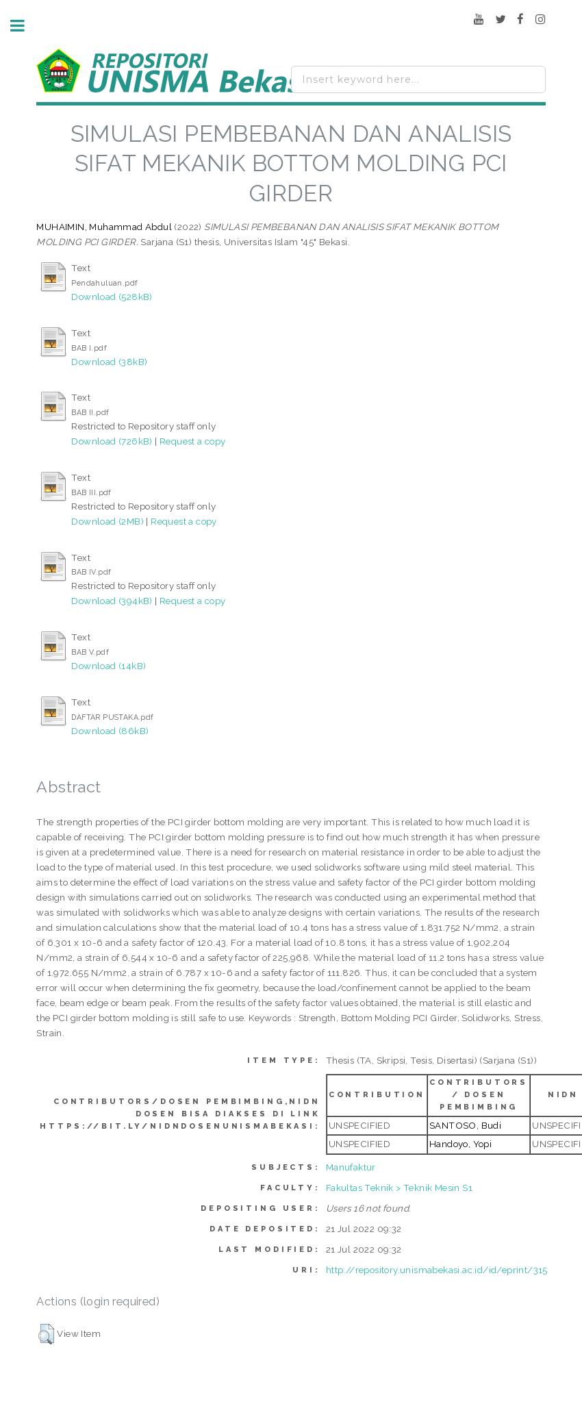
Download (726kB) (111, 441)
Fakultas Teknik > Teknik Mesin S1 (399, 1187)
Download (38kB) (109, 361)
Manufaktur (351, 1167)
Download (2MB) (107, 521)
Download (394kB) (111, 600)
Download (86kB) (110, 730)
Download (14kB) (108, 665)
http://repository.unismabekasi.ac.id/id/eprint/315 (437, 1269)
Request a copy (193, 441)
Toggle (24, 25)
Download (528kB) (111, 296)
